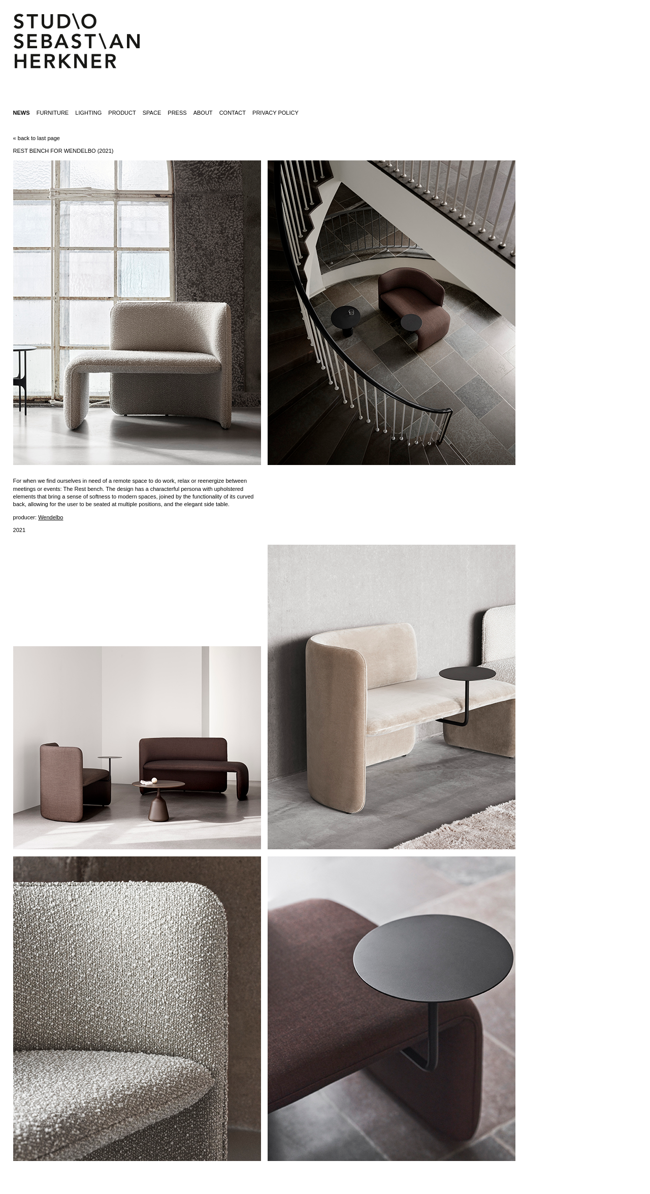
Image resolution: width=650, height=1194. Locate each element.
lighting (88, 113)
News (21, 113)
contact (232, 113)
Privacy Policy (275, 113)
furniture (53, 113)
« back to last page (36, 138)
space (152, 113)
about (203, 113)
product (122, 113)
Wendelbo (50, 517)
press (177, 113)
